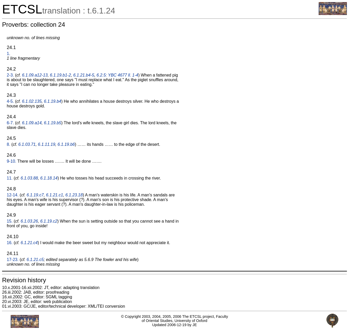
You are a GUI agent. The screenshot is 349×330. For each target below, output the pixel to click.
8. (8, 144)
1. (8, 53)
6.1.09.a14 (32, 123)
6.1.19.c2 (48, 221)
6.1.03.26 (29, 221)
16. (9, 242)
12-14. (12, 195)
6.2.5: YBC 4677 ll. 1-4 (117, 75)
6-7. (10, 123)
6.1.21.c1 (54, 195)
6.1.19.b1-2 (60, 75)
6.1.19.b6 (66, 144)
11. (9, 178)
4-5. (10, 101)
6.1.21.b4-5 (83, 75)
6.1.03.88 (29, 178)
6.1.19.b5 (52, 123)
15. (9, 221)
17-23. (12, 259)
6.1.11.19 (46, 144)
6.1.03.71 (27, 144)
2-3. (10, 75)
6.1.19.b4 (52, 101)
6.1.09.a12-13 (35, 75)
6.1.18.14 (49, 178)
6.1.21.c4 (29, 242)
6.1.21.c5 (35, 259)
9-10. (11, 161)
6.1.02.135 (32, 101)
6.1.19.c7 (35, 195)
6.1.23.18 (74, 195)
